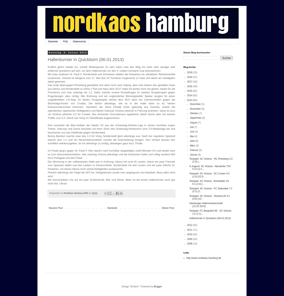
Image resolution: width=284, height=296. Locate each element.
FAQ (65, 41)
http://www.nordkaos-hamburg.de (203, 258)
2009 (190, 239)
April (192, 141)
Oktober (194, 113)
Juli (192, 127)
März (193, 145)
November (196, 108)
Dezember (196, 104)
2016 (190, 86)
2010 (190, 234)
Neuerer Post (56, 208)
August (194, 122)
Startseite (53, 41)
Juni (192, 131)
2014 (190, 95)
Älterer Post (168, 208)
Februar (194, 150)
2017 (190, 81)
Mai (192, 136)
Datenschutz (79, 41)
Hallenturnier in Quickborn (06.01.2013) (210, 218)
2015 (190, 91)
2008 (190, 243)
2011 (190, 229)
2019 (190, 72)
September (196, 118)
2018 (190, 77)
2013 (190, 100)
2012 (190, 225)
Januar (194, 154)
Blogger (158, 286)
